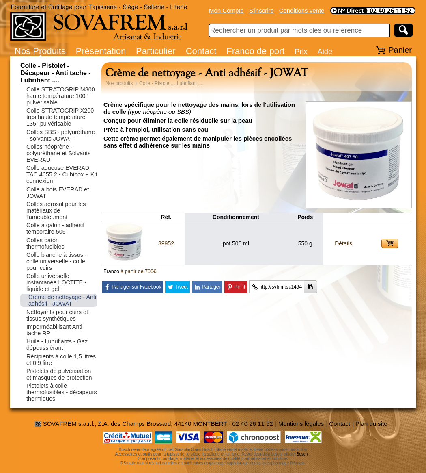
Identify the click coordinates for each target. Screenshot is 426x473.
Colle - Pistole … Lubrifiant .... (171, 83)
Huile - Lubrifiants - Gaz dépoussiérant (57, 344)
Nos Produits (40, 51)
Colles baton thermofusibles (45, 243)
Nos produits (119, 83)
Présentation (101, 51)
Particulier (156, 51)
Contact (201, 51)
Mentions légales (301, 423)
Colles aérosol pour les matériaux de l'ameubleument (56, 210)
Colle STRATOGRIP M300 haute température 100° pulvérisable (60, 96)
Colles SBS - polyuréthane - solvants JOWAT (60, 135)
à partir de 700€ (138, 271)
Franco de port (255, 51)
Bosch (302, 454)
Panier (400, 50)
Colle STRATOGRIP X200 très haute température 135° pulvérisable (60, 117)
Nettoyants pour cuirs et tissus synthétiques (57, 315)
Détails (343, 243)
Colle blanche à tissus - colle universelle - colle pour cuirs (56, 261)
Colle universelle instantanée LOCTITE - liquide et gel (56, 282)
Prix (301, 51)
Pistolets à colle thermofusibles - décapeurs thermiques (61, 392)
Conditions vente (302, 10)
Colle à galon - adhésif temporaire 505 (55, 228)
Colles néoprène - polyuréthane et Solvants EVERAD (58, 153)
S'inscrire (261, 10)
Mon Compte (226, 10)
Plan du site (371, 423)
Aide (324, 51)
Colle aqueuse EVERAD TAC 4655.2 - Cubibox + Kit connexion (61, 174)
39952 (166, 243)
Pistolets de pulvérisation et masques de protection (59, 374)
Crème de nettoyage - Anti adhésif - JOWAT (62, 300)
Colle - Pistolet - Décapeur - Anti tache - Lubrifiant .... (55, 73)
